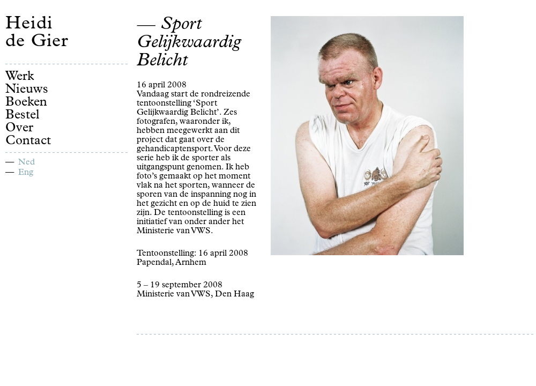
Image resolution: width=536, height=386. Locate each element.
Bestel (22, 115)
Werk (19, 77)
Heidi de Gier (37, 33)
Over (19, 128)
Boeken (26, 102)
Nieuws (26, 90)
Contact (28, 141)
